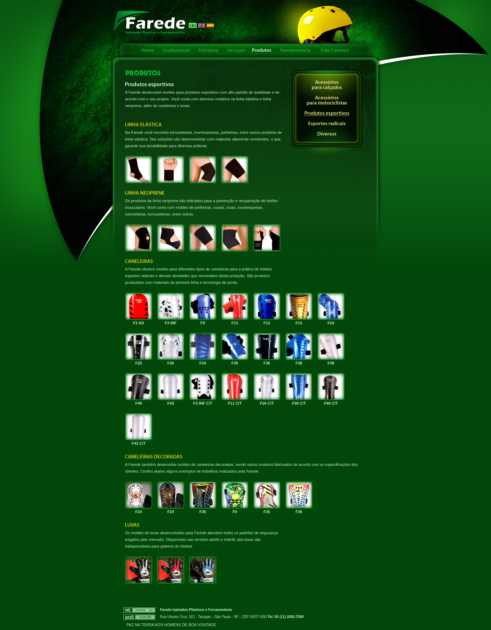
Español (210, 25)
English (201, 25)
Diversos (327, 134)
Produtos (262, 50)
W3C (139, 610)
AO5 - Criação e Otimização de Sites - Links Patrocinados (139, 617)
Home (147, 50)
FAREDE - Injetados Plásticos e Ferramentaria (149, 22)
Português (193, 25)
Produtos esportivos (327, 114)
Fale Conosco (334, 50)
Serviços (235, 50)
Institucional (176, 50)
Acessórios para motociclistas (327, 100)
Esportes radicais (327, 124)
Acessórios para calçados (327, 85)
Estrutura (208, 50)
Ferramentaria (295, 50)
